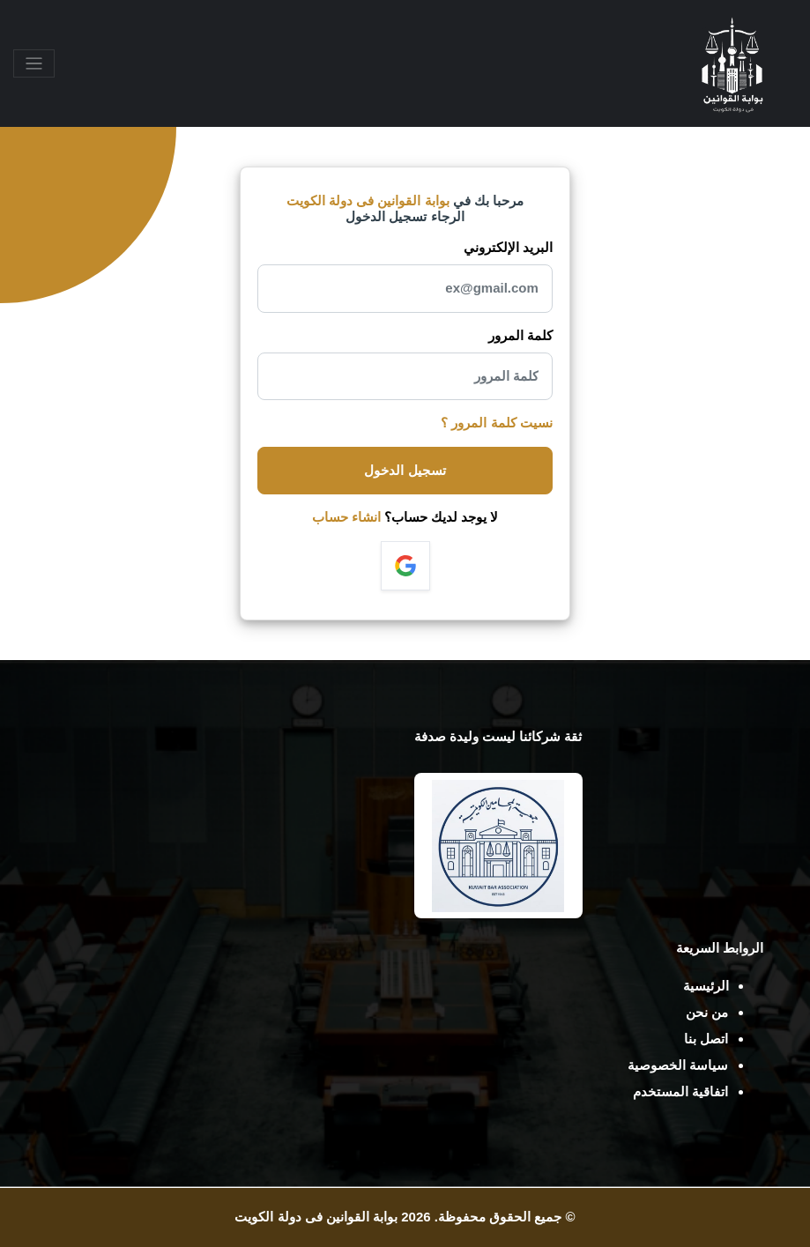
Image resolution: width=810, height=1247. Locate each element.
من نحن (707, 1012)
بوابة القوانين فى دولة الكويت (316, 1216)
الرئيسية (706, 985)
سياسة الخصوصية (678, 1065)
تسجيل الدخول (404, 470)
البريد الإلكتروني (508, 247)
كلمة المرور (520, 335)
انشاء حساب (346, 516)
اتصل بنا (706, 1038)
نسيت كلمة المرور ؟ (497, 422)
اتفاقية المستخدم (680, 1091)
